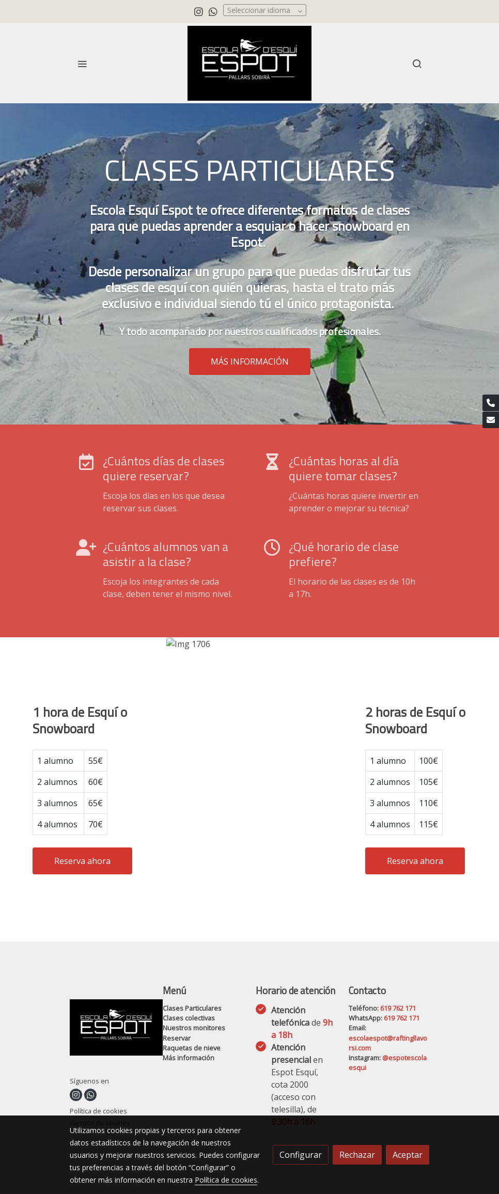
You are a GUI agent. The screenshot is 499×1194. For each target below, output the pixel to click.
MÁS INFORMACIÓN (250, 361)
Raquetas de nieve (192, 1047)
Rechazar (357, 1154)
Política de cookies (98, 1111)
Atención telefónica (302, 1022)
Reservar (177, 1038)
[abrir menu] (82, 63)
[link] (249, 63)
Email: (357, 1027)
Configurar (300, 1154)
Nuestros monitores (194, 1027)
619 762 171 (398, 1008)
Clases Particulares (192, 1008)
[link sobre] (110, 1029)
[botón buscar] (417, 63)
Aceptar (408, 1154)
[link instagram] (198, 11)
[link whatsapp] (213, 11)
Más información (188, 1057)
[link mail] (490, 420)
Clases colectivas (189, 1018)
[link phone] (490, 403)
